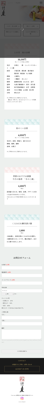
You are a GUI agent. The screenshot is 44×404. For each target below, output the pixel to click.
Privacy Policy (29, 340)
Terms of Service (38, 340)
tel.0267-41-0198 (22, 369)
